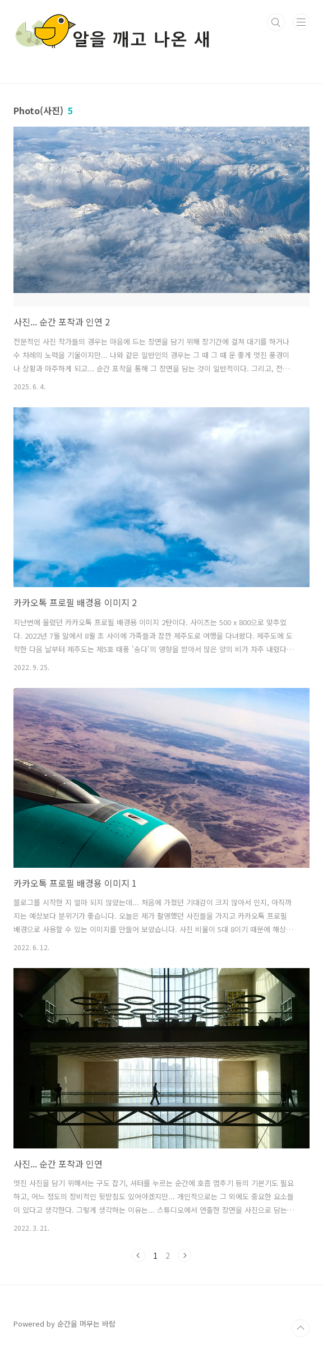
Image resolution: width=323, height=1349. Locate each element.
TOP (301, 1328)
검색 (275, 22)
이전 (138, 1255)
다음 (184, 1255)
